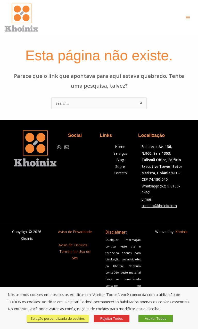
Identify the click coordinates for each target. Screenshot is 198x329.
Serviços (120, 153)
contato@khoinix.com (159, 205)
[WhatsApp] (59, 147)
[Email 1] (66, 147)
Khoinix (181, 231)
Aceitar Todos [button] (155, 318)
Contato (120, 172)
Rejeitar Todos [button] (111, 318)
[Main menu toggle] (188, 17)
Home (120, 146)
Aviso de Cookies (73, 244)
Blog (120, 159)
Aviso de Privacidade (75, 231)
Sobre (120, 166)
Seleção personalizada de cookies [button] (58, 318)
